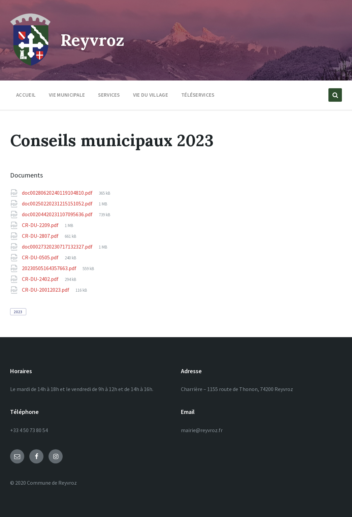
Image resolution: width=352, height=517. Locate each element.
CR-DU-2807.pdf (41, 235)
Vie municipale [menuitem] (67, 95)
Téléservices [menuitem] (198, 95)
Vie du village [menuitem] (150, 95)
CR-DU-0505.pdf (41, 257)
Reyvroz (92, 40)
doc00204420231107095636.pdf (58, 214)
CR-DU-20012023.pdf (46, 289)
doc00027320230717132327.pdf (58, 246)
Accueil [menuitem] (26, 95)
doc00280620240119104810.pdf (58, 192)
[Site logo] (30, 63)
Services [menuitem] (109, 95)
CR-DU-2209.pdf (41, 225)
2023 (18, 311)
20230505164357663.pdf (49, 268)
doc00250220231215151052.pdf (58, 203)
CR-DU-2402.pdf (41, 279)
